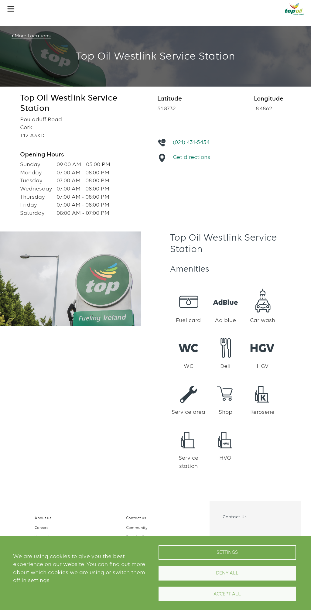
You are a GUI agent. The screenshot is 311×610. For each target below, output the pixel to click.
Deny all (227, 573)
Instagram (235, 530)
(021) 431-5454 (191, 142)
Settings (227, 552)
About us (43, 518)
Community (137, 527)
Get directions (191, 157)
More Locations (32, 36)
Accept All (227, 594)
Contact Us (235, 516)
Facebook (222, 530)
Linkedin (248, 530)
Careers (41, 527)
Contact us (136, 518)
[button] (11, 8)
